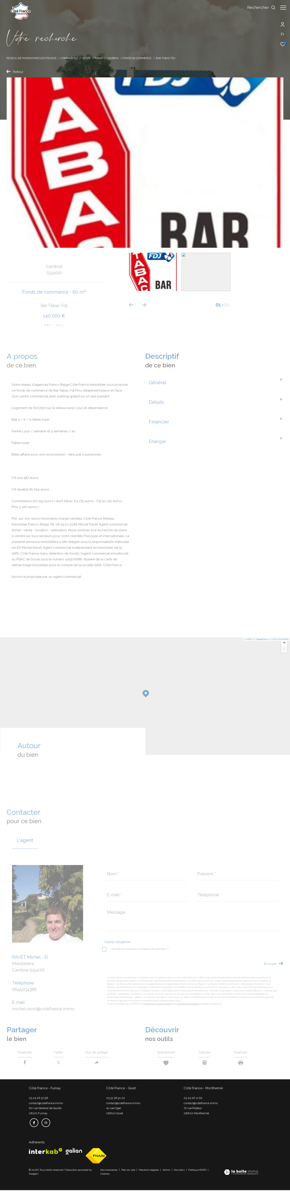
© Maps (261, 639)
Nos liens (179, 1170)
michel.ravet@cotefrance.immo (43, 1008)
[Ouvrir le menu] (283, 7)
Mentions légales (149, 1170)
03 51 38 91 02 (115, 1099)
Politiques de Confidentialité (157, 1004)
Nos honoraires (109, 1170)
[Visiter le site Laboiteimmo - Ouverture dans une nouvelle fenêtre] (241, 1173)
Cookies (105, 1174)
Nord (98, 58)
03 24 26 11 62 (193, 1099)
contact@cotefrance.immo (46, 1104)
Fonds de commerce (137, 58)
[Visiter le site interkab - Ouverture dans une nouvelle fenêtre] (45, 1152)
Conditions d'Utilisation (188, 1004)
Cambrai (113, 58)
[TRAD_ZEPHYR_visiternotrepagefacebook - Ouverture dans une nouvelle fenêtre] (33, 1123)
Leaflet (248, 639)
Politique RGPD (197, 1170)
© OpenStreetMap (279, 639)
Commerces (69, 58)
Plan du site (128, 1170)
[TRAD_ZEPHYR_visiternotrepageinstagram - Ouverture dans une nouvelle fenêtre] (44, 1123)
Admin (167, 1170)
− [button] (284, 649)
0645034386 (24, 989)
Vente (86, 58)
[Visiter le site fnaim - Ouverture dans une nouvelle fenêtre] (96, 1156)
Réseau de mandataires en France (31, 58)
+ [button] (284, 643)
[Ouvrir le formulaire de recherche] (259, 7)
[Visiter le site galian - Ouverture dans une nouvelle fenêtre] (74, 1152)
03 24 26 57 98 (38, 1099)
